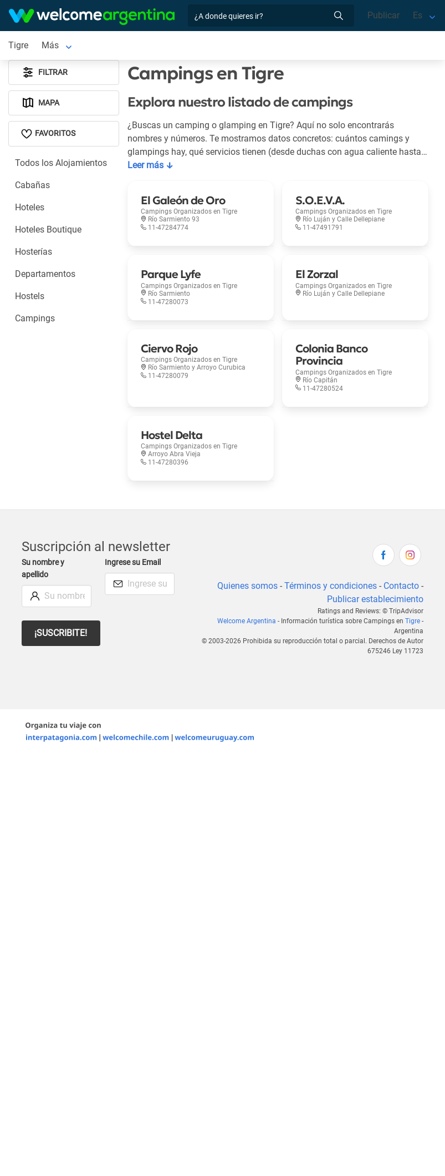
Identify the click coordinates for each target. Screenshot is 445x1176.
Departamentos (45, 274)
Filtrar (44, 72)
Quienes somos (247, 586)
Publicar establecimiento (375, 599)
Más (50, 45)
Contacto (401, 586)
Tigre (412, 621)
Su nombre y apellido (43, 568)
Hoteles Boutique (48, 229)
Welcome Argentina (246, 621)
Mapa (40, 103)
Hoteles (29, 207)
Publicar (383, 15)
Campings (35, 318)
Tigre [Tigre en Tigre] (18, 45)
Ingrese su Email (133, 562)
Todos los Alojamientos (61, 163)
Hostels (29, 296)
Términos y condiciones (330, 586)
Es (417, 15)
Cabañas (32, 185)
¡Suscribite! (60, 633)
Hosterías (33, 251)
